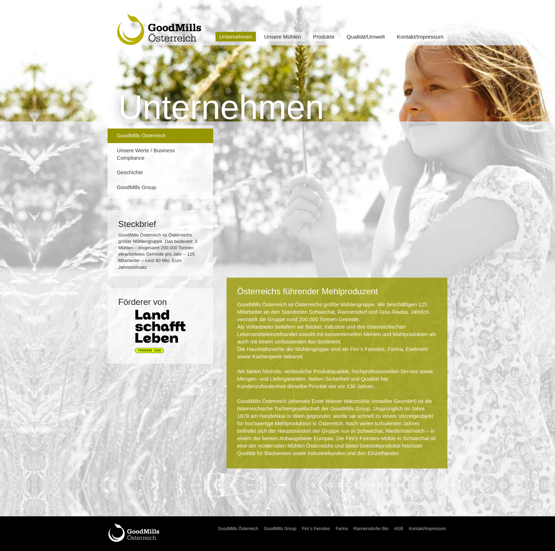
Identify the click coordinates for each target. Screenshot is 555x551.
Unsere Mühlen (282, 37)
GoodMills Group (136, 187)
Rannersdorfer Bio (371, 528)
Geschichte (130, 172)
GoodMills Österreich (141, 135)
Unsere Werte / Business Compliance (146, 154)
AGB (398, 528)
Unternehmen (235, 37)
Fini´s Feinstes (316, 528)
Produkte (323, 37)
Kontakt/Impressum (420, 37)
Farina (342, 528)
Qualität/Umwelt (366, 37)
